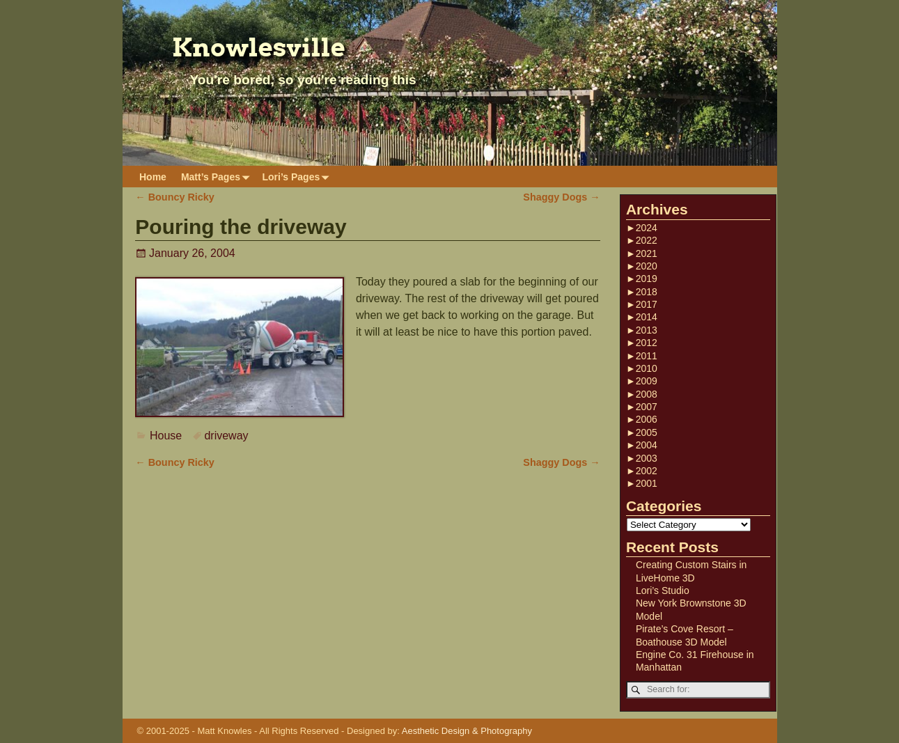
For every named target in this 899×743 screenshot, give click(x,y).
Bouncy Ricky (174, 197)
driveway (226, 435)
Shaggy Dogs (561, 197)
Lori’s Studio (662, 590)
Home (152, 176)
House (166, 435)
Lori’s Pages (298, 176)
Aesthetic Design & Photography (467, 731)
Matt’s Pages (218, 176)
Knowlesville (258, 47)
